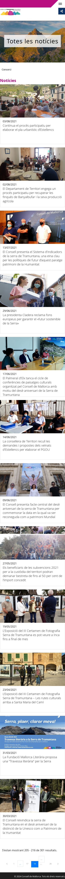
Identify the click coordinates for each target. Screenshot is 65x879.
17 (28, 863)
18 (36, 863)
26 (51, 863)
